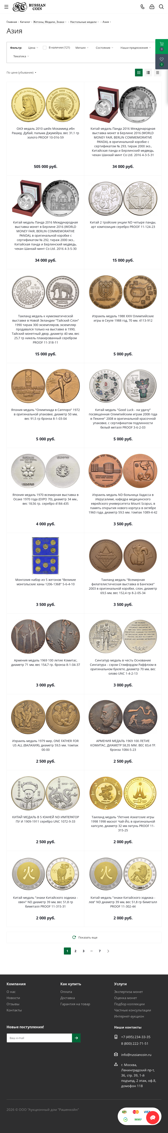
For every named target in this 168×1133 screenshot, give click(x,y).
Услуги (120, 984)
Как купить (70, 984)
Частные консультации (132, 1010)
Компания (16, 984)
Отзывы (13, 1004)
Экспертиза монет (128, 991)
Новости (13, 998)
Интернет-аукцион (129, 1016)
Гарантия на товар (75, 1004)
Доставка (67, 998)
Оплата (66, 991)
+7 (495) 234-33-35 (135, 1037)
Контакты (14, 1010)
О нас (11, 991)
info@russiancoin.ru (136, 1054)
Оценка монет (125, 998)
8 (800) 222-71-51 (135, 1043)
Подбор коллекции (129, 1004)
